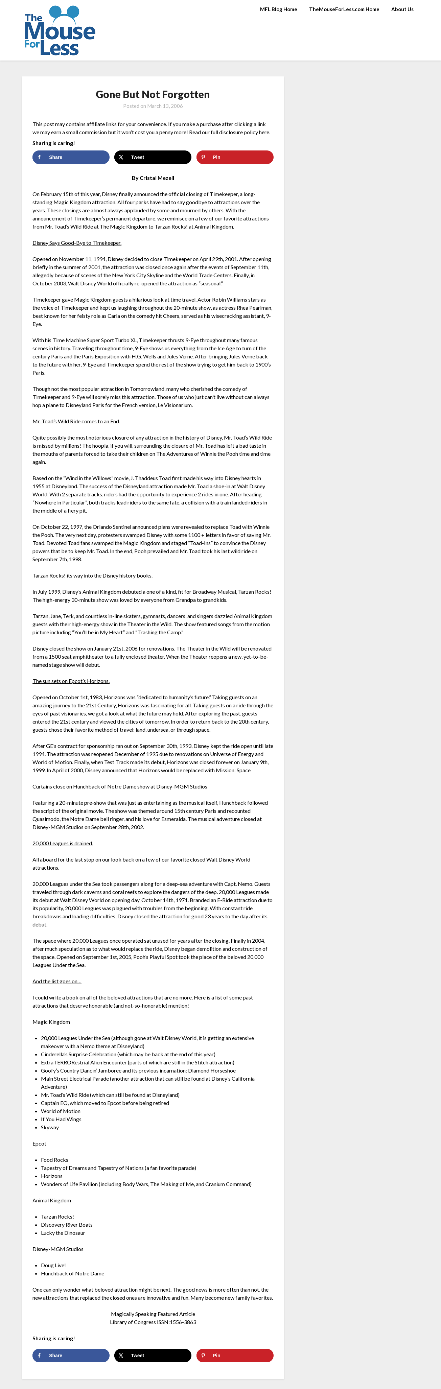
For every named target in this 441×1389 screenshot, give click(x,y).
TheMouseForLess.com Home (344, 9)
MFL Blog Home (278, 9)
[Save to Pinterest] (235, 157)
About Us (402, 9)
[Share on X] (152, 157)
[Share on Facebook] (71, 157)
